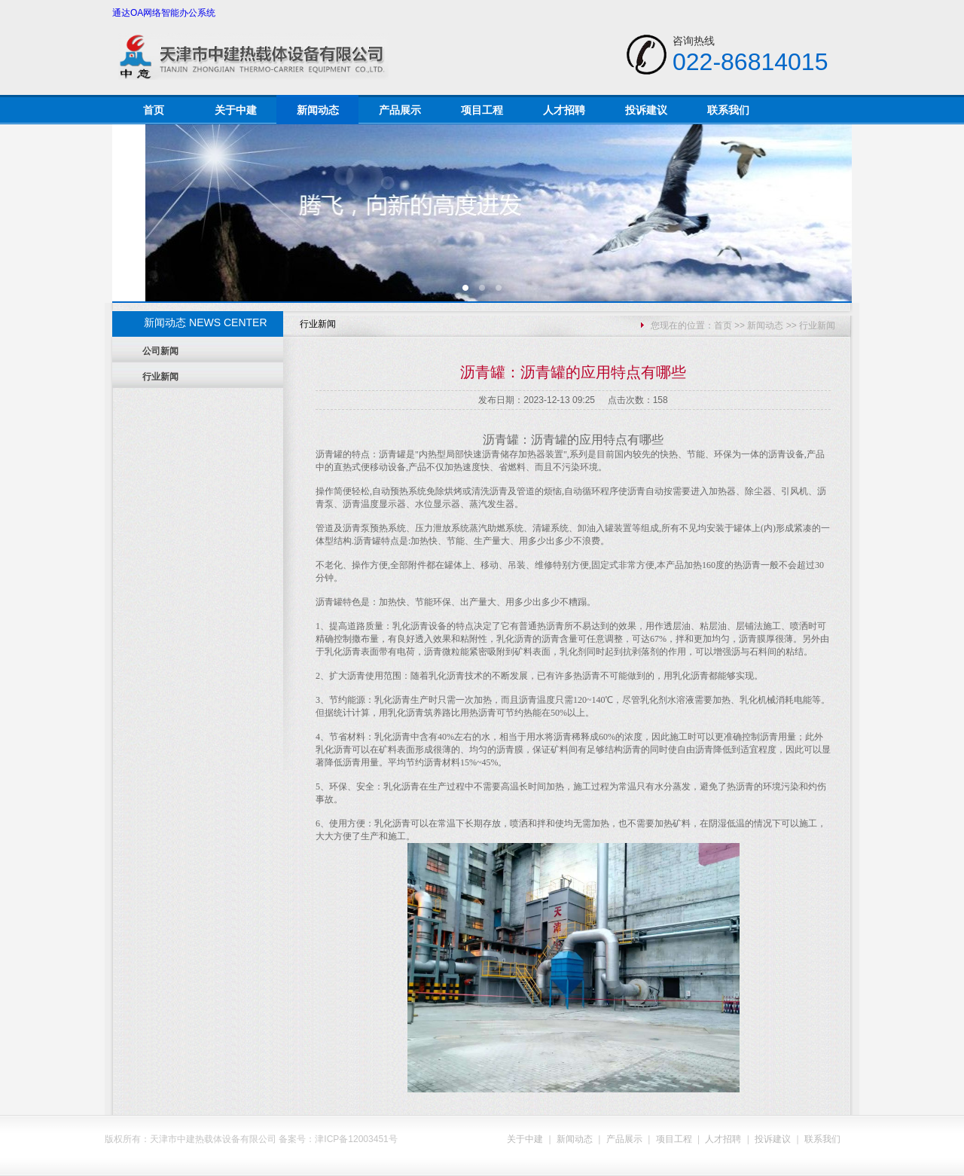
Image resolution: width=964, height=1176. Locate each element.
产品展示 (400, 110)
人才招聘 (564, 110)
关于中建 (236, 110)
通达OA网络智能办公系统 (163, 13)
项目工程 (482, 110)
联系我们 (728, 110)
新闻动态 (318, 110)
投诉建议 (646, 110)
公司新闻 (160, 351)
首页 (153, 110)
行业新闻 (160, 376)
